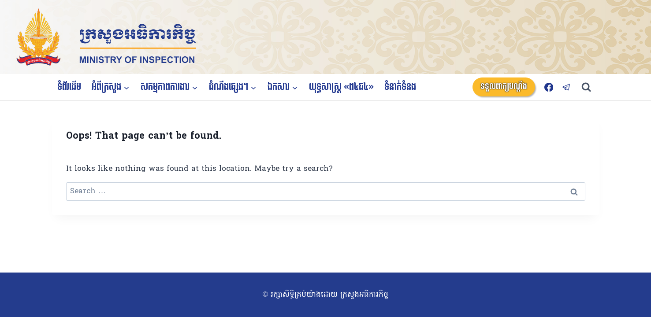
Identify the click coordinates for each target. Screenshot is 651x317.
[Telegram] (567, 87)
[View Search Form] (590, 87)
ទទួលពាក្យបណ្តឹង (503, 86)
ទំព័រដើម (69, 87)
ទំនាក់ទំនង (400, 87)
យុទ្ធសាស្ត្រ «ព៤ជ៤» (341, 87)
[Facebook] (548, 87)
